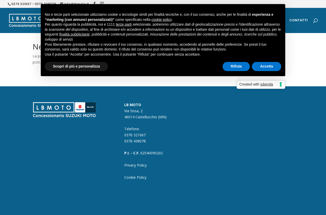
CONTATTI (298, 21)
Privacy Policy (135, 165)
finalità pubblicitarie (74, 34)
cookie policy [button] (162, 20)
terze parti (124, 24)
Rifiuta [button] (236, 66)
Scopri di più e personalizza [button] (76, 66)
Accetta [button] (266, 66)
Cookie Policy (135, 177)
